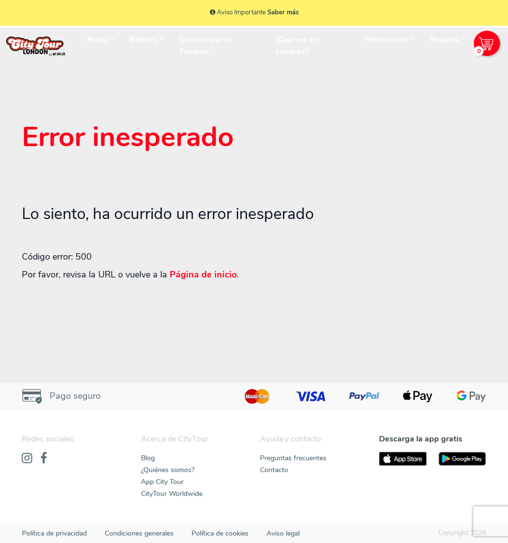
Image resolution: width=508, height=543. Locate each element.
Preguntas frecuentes (293, 458)
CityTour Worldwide (171, 493)
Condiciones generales (139, 533)
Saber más (283, 12)
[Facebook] (43, 459)
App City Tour (162, 482)
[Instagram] (27, 459)
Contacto (274, 470)
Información (387, 39)
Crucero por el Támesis (205, 45)
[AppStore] (403, 459)
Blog (148, 458)
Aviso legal (283, 533)
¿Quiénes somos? (167, 470)
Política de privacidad (54, 533)
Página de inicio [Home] (203, 274)
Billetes (143, 39)
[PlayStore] (462, 459)
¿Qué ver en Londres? (296, 45)
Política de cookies (220, 533)
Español (445, 39)
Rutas (97, 39)
